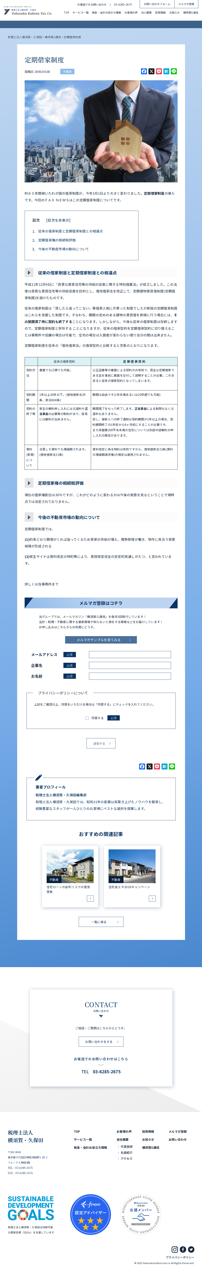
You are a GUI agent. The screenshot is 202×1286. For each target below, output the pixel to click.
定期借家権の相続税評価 (54, 240)
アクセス (127, 1158)
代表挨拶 (127, 1146)
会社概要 (123, 1139)
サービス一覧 (80, 12)
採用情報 (160, 12)
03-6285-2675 (123, 4)
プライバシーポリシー (180, 1257)
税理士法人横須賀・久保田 (25, 1136)
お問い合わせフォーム (157, 4)
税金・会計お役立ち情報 (106, 12)
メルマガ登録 (186, 4)
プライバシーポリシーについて (63, 692)
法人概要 (146, 12)
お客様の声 (131, 12)
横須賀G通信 (190, 12)
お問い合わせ (178, 1139)
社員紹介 (127, 1152)
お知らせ (174, 12)
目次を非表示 (58, 220)
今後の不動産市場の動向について (60, 249)
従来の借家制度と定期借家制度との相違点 (67, 231)
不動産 (67, 71)
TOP (66, 12)
